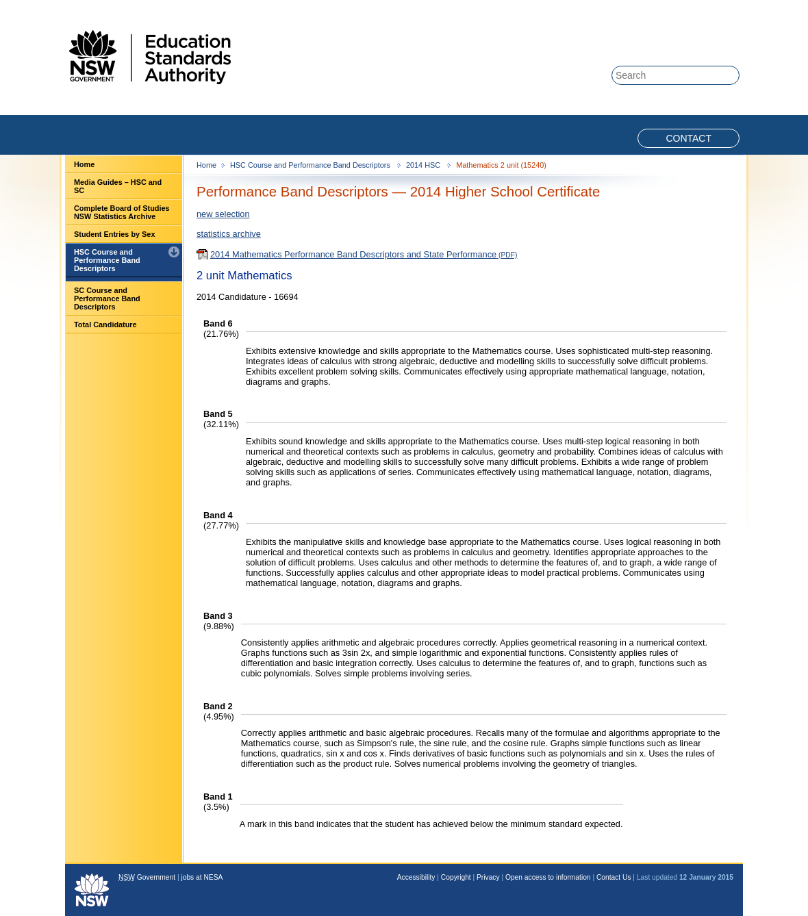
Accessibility (416, 877)
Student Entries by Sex (114, 234)
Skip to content (686, 8)
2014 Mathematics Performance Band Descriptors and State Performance (353, 254)
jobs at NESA (202, 877)
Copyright (456, 877)
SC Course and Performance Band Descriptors (107, 298)
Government (146, 877)
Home (84, 164)
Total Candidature (105, 324)
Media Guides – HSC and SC (118, 186)
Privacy (488, 877)
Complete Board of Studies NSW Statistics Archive (122, 212)
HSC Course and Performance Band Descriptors (107, 260)
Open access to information (548, 877)
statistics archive (229, 234)
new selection (223, 214)
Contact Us (613, 877)
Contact (688, 138)
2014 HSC (424, 165)
